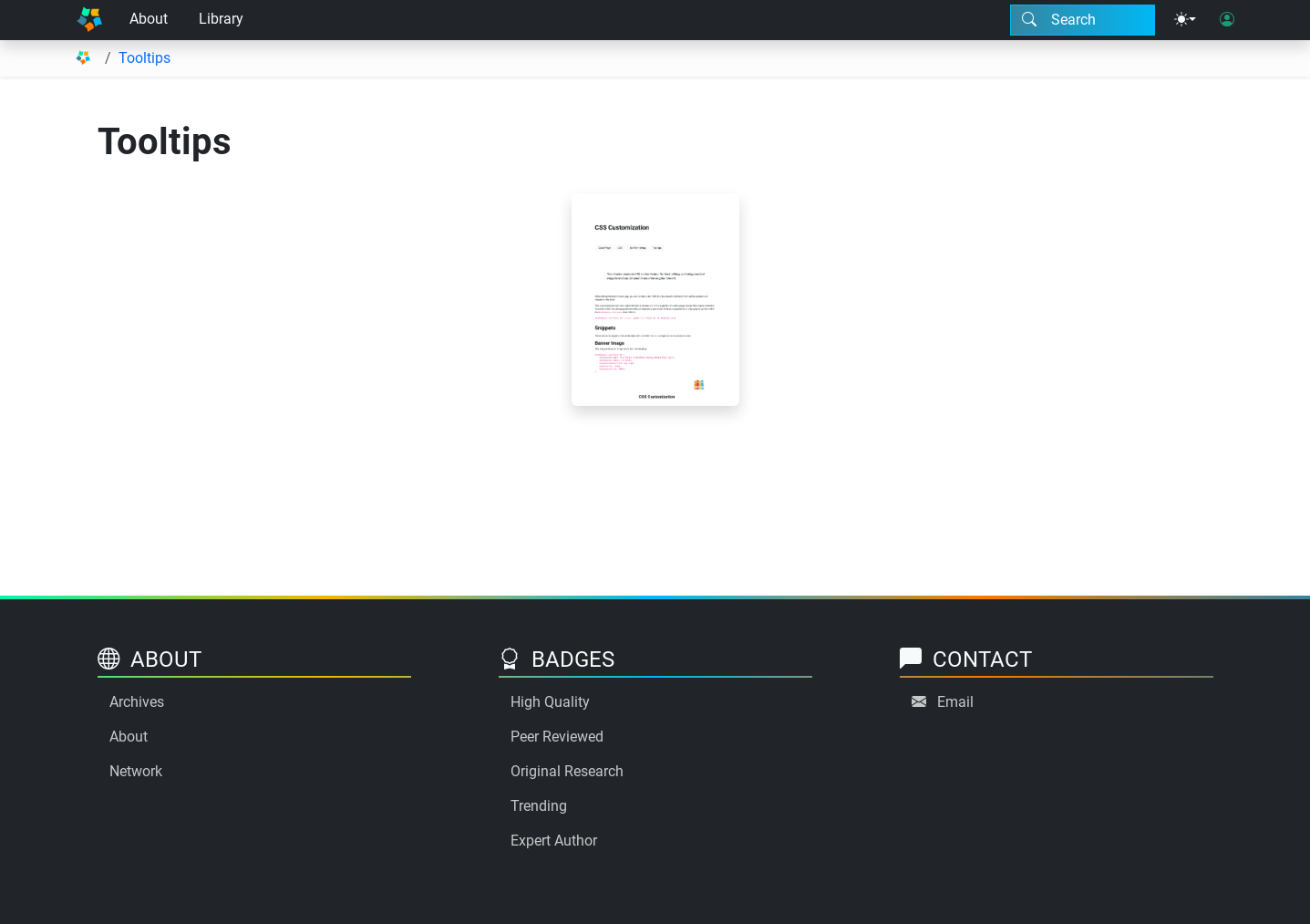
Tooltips (144, 58)
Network (135, 771)
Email (955, 702)
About (148, 18)
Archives (136, 702)
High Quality (550, 702)
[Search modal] (1082, 20)
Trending (539, 806)
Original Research (567, 771)
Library (221, 18)
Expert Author (554, 840)
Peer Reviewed (557, 736)
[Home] (89, 20)
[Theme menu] (1185, 20)
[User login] (1227, 20)
